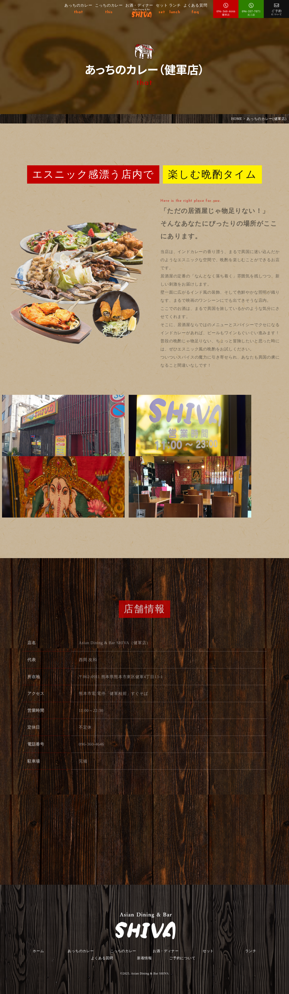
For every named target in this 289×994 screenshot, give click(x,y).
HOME (236, 119)
